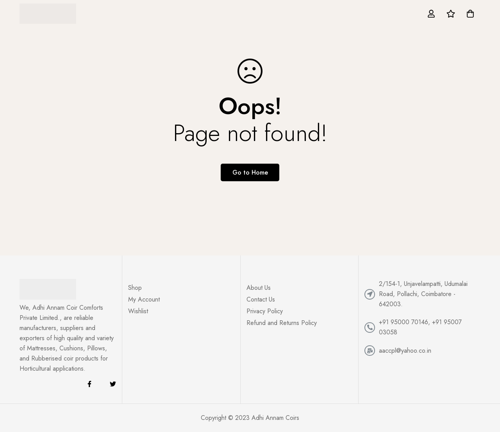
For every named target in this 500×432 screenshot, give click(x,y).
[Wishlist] (451, 13)
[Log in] (431, 13)
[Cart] (470, 13)
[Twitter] (113, 384)
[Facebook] (89, 384)
